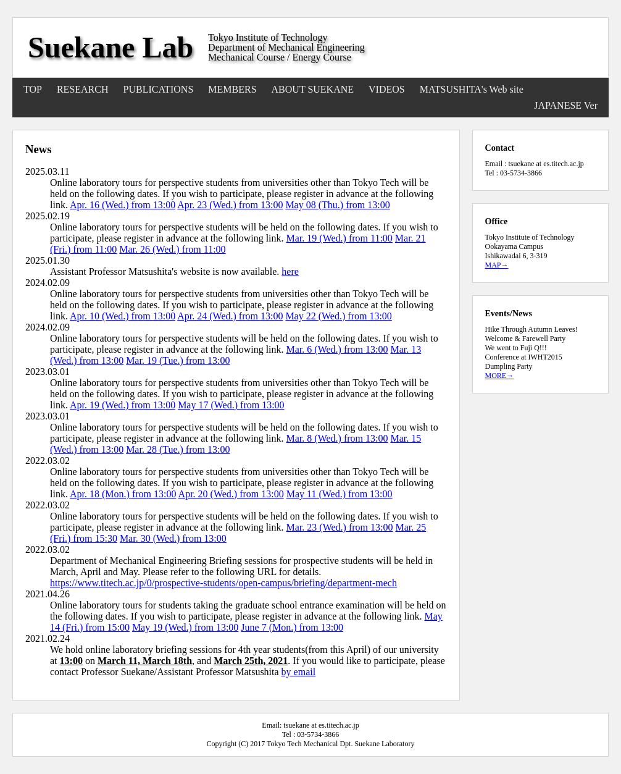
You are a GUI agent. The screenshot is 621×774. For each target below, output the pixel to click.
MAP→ (497, 265)
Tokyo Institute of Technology (267, 37)
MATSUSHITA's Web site (471, 89)
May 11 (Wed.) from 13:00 (339, 494)
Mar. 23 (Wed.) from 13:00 (339, 527)
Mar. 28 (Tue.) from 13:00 (178, 449)
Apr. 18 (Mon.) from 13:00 (123, 494)
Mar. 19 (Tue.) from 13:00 (178, 360)
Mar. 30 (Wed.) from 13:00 (173, 538)
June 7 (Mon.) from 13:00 (292, 627)
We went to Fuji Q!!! (516, 347)
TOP (32, 89)
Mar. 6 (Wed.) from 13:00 (337, 349)
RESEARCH (83, 89)
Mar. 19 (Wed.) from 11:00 (339, 238)
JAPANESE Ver (566, 105)
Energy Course (322, 57)
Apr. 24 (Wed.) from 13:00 (230, 316)
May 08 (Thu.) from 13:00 (337, 205)
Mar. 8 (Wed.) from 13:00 (337, 438)
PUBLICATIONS (158, 89)
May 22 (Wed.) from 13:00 (338, 316)
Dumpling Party (509, 366)
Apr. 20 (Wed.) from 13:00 (231, 494)
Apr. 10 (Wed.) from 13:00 (122, 316)
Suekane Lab (110, 47)
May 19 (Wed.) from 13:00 (185, 627)
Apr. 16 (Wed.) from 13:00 (122, 205)
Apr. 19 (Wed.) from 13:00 (122, 405)
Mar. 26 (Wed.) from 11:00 (172, 249)
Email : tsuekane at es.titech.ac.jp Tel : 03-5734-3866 (534, 168)
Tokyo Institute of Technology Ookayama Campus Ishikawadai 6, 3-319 (530, 246)
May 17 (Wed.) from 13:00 (231, 405)
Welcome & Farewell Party (525, 338)
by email (298, 672)
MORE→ (499, 375)
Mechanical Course (246, 57)
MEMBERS (232, 89)
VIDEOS (387, 89)
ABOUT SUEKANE (313, 89)
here (290, 271)
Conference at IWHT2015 (523, 357)
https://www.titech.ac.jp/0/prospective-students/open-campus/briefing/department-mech (223, 583)
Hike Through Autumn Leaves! (531, 329)
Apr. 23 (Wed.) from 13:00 (230, 205)
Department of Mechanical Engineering (286, 47)
